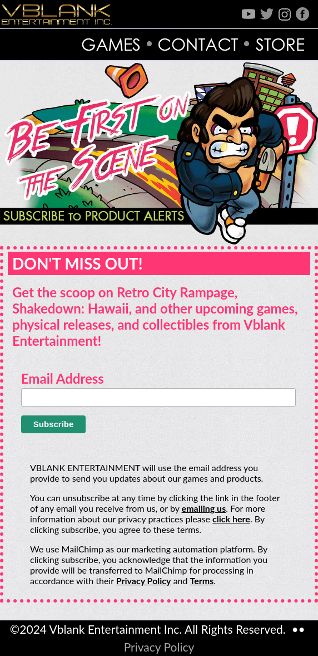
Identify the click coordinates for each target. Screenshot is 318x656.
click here (231, 518)
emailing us (204, 508)
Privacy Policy (143, 580)
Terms (202, 580)
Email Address (62, 378)
